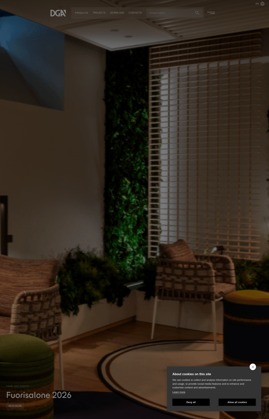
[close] (253, 367)
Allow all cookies (237, 402)
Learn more (178, 392)
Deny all (191, 402)
